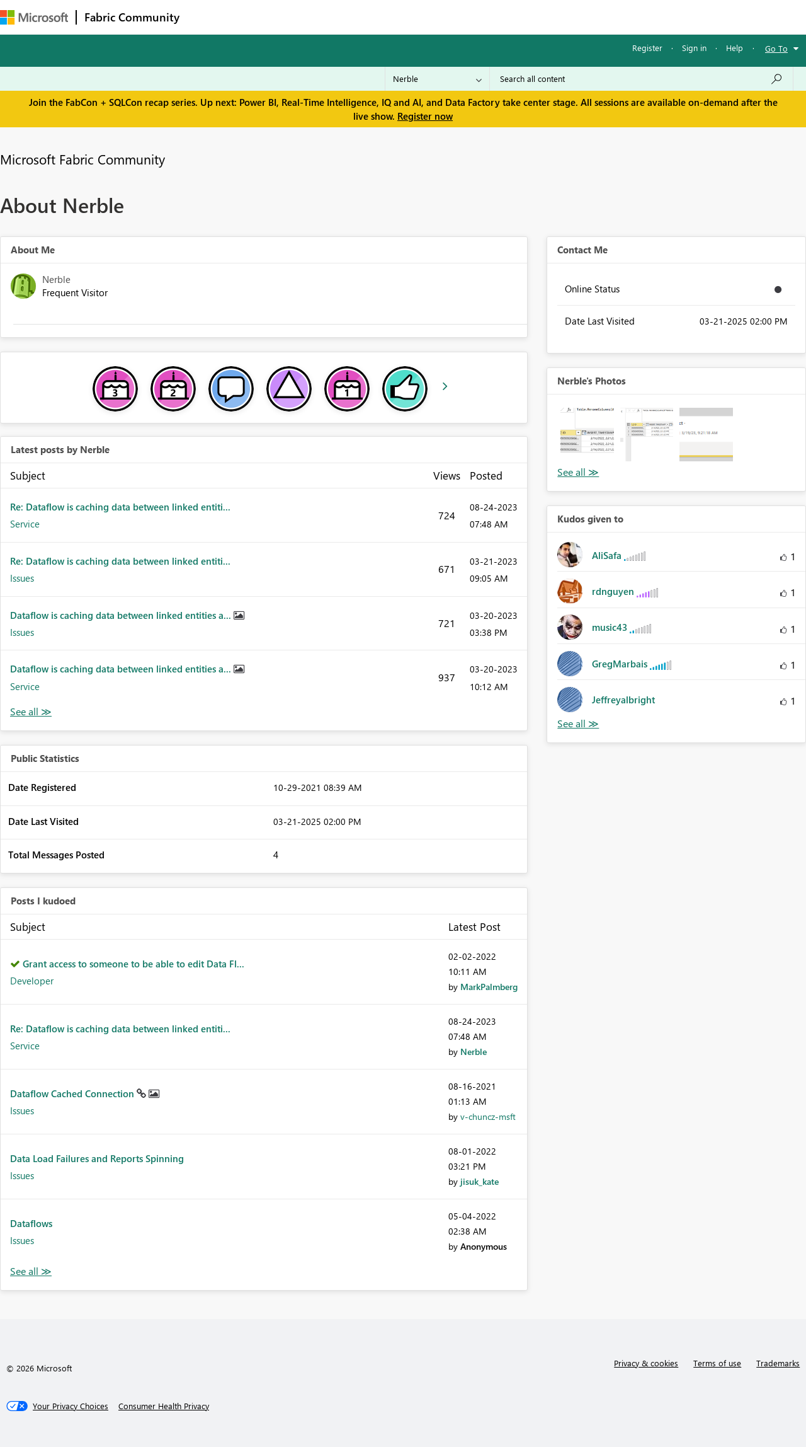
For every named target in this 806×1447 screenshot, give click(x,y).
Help (734, 47)
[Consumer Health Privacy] (163, 1406)
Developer (32, 980)
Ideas (315, 16)
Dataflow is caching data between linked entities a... (122, 615)
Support (529, 16)
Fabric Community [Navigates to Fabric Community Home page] (131, 17)
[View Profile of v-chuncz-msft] (488, 1116)
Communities (371, 16)
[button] (586, 434)
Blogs (427, 16)
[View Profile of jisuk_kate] (479, 1181)
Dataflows (31, 1223)
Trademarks (778, 1363)
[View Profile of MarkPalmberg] (489, 987)
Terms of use (717, 1363)
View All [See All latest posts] (31, 712)
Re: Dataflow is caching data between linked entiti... (120, 506)
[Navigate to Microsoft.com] (34, 17)
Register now (425, 116)
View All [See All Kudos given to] (578, 724)
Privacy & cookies (646, 1363)
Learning (476, 16)
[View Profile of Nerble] (473, 1052)
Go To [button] (776, 48)
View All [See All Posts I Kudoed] (31, 1271)
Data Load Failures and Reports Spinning (97, 1158)
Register (647, 47)
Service (25, 523)
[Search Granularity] (437, 79)
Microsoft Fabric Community (82, 159)
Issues (22, 578)
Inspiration (263, 16)
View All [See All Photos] (578, 472)
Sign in (694, 47)
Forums (208, 16)
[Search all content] (641, 79)
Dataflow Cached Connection (73, 1093)
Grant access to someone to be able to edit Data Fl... (133, 963)
